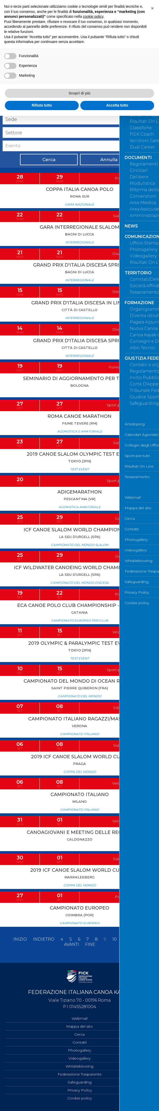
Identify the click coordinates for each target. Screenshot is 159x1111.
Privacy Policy (79, 1090)
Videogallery (79, 1058)
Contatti (80, 1042)
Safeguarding (80, 1082)
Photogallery (79, 1050)
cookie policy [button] (93, 16)
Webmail (79, 1018)
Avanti (71, 944)
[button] (152, 8)
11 (124, 939)
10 (114, 939)
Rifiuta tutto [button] (42, 105)
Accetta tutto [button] (117, 105)
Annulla (108, 159)
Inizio (20, 939)
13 (144, 939)
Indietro (43, 939)
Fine (90, 944)
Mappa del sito (79, 1026)
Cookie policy (79, 1098)
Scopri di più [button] (80, 93)
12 (134, 939)
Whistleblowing (79, 1066)
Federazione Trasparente (80, 1074)
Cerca (48, 159)
